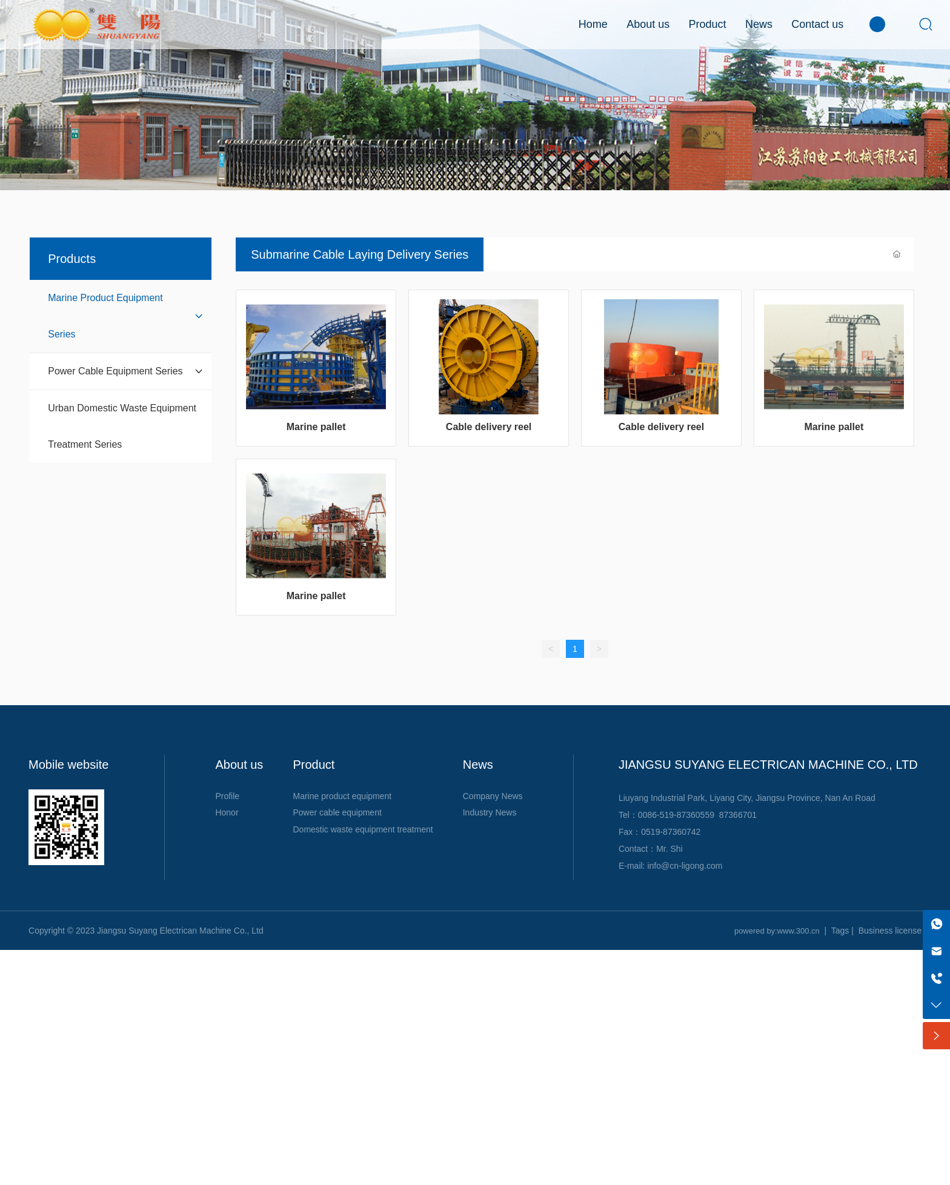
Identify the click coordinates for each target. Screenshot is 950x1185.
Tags (840, 930)
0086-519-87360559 (676, 815)
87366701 (738, 815)
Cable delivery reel (488, 427)
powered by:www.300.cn (777, 930)
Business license (890, 930)
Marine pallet (316, 427)
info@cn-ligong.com (684, 866)
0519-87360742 (670, 832)
